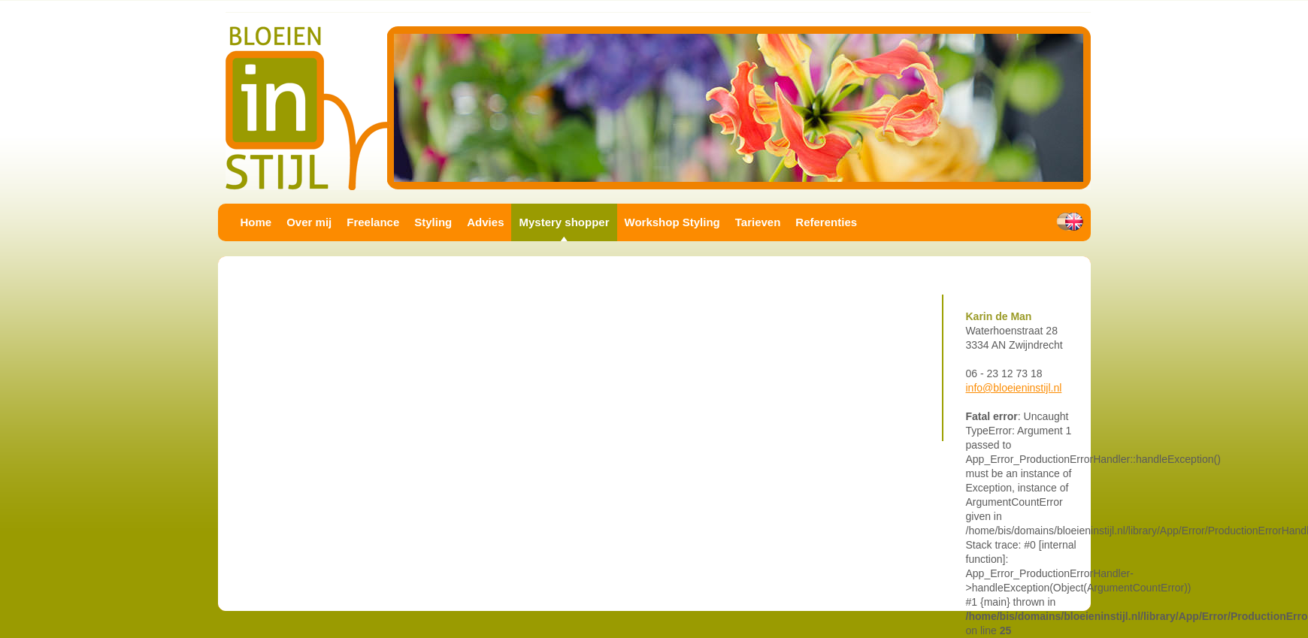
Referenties (826, 222)
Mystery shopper (564, 222)
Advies (485, 222)
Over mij (309, 222)
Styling (433, 222)
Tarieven (758, 222)
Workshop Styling (672, 222)
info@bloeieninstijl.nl (1014, 388)
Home (256, 222)
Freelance (373, 222)
